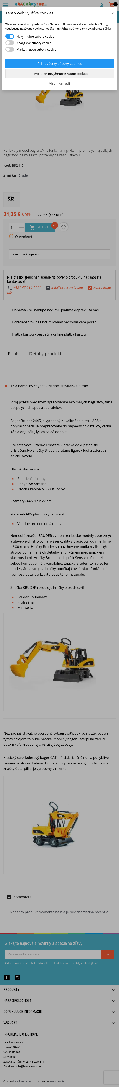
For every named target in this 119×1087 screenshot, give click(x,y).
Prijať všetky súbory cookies (59, 63)
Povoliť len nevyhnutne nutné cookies (59, 73)
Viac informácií (59, 83)
